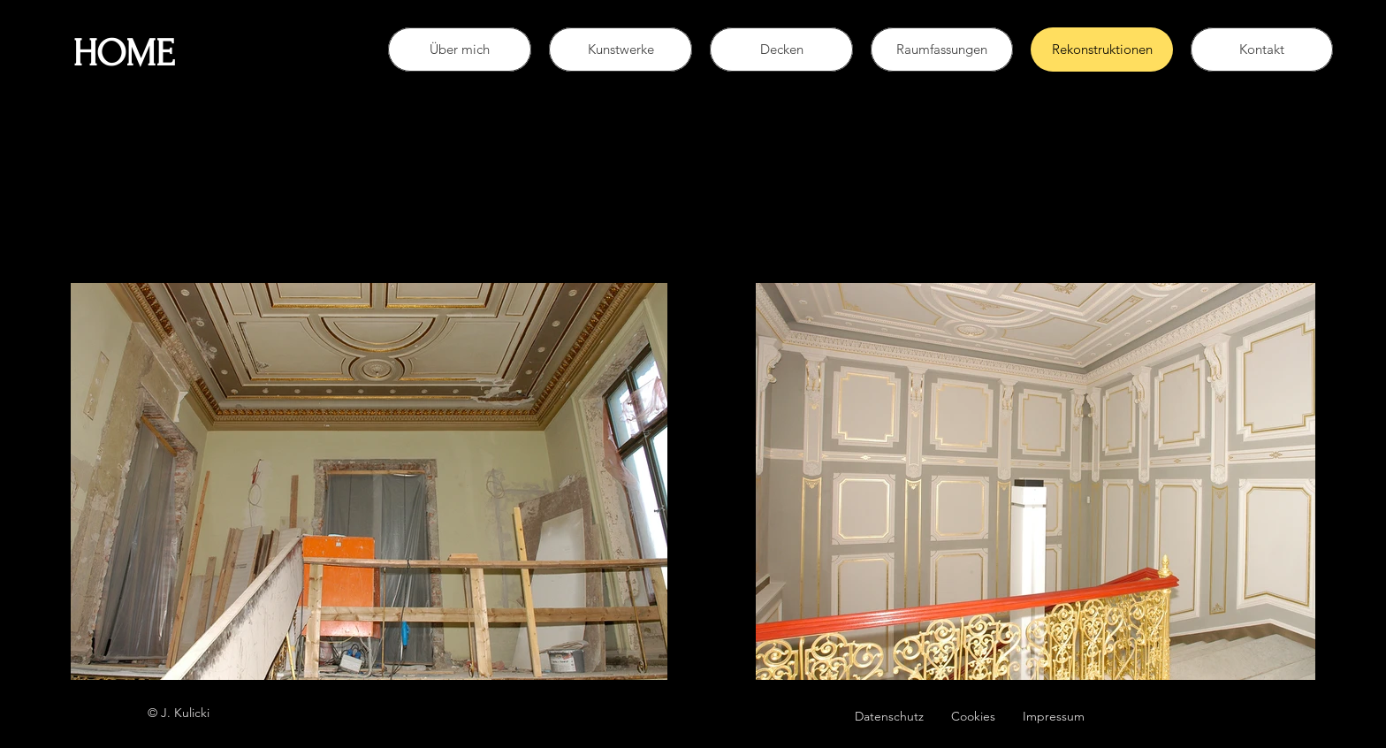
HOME (123, 53)
